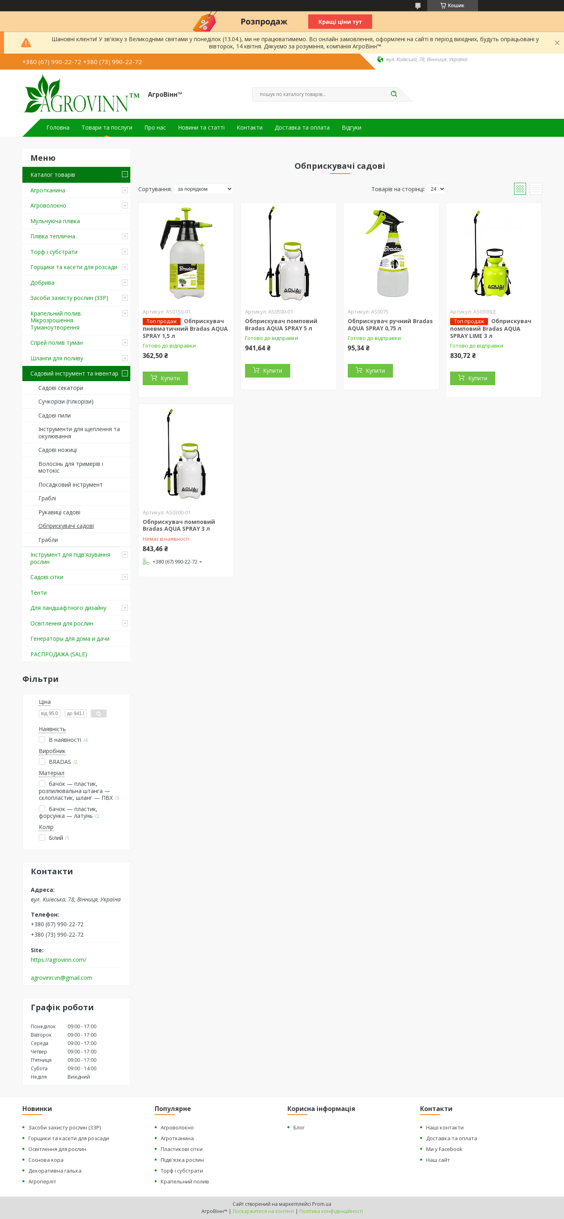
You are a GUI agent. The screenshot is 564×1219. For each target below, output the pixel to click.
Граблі (47, 498)
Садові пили (54, 415)
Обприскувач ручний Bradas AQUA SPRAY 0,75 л (390, 324)
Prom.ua (321, 1204)
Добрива (42, 282)
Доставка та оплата (302, 127)
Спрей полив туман (56, 342)
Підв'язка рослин (182, 1159)
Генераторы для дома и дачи (70, 638)
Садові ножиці (57, 450)
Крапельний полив (185, 1181)
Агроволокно (48, 205)
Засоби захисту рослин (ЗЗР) (69, 298)
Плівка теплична (52, 236)
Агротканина (47, 190)
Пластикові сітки (182, 1149)
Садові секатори (60, 388)
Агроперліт (42, 1181)
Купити (170, 378)
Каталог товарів (52, 174)
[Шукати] (394, 94)
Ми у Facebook (444, 1149)
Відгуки (351, 127)
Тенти (38, 592)
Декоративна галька (55, 1170)
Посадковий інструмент (70, 484)
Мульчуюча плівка (55, 221)
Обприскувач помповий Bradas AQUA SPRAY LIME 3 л (490, 328)
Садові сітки (46, 577)
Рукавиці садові (59, 512)
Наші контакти (445, 1127)
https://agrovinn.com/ (58, 959)
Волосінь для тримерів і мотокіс (70, 467)
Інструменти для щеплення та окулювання (79, 432)
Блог (299, 1127)
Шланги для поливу (56, 358)
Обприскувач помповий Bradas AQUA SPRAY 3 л (179, 525)
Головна (58, 127)
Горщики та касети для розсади (73, 267)
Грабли (48, 540)
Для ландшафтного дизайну (68, 607)
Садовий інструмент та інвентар (74, 373)
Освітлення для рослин (61, 623)
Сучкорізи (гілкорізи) (66, 401)
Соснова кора (46, 1159)
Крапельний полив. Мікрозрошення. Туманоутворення (56, 320)
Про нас (155, 127)
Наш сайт (438, 1159)
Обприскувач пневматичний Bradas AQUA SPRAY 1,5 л (185, 328)
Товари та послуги (107, 127)
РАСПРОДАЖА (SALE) (58, 654)
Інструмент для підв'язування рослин (70, 558)
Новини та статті (201, 127)
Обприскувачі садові (66, 526)
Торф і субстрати (54, 252)
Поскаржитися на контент (263, 1211)
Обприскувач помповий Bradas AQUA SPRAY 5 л (281, 324)
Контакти (250, 127)
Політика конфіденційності (331, 1211)
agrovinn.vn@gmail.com (61, 977)
